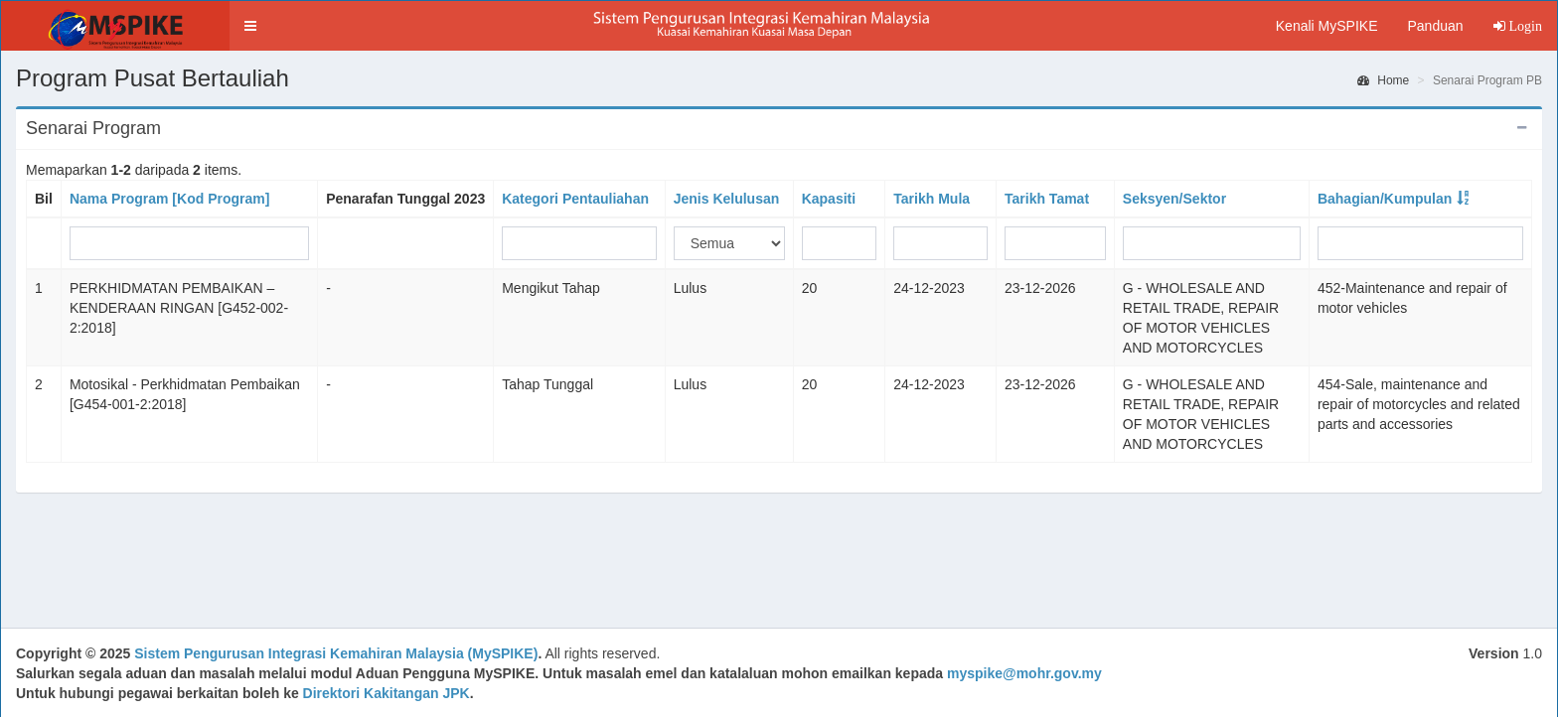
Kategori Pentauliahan (575, 199)
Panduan (1435, 26)
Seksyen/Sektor (1174, 199)
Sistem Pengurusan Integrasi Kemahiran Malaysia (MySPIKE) (336, 653)
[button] (250, 26)
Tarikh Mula (931, 199)
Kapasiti (829, 199)
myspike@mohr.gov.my (1024, 673)
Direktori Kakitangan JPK (386, 693)
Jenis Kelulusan (727, 199)
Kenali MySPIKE (1327, 26)
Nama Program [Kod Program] (169, 199)
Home (1383, 80)
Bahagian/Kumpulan (1385, 199)
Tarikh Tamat (1047, 199)
